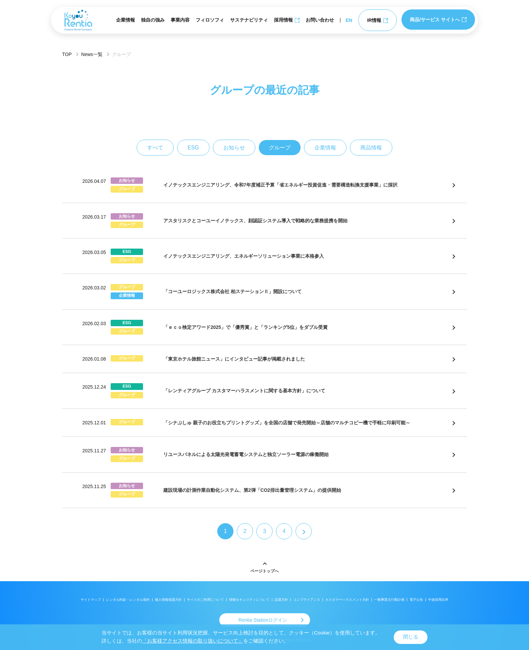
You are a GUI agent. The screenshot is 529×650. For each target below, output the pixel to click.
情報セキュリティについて (249, 599)
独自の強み (153, 20)
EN (349, 20)
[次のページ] (304, 531)
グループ (279, 147)
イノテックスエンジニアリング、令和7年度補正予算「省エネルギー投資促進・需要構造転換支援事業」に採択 (280, 185)
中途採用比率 (438, 599)
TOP (67, 54)
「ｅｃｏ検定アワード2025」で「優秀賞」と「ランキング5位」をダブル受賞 (245, 327)
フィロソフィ (210, 20)
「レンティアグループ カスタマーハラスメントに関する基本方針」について (244, 390)
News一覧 (92, 54)
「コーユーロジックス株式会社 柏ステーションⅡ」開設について (232, 291)
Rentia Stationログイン (263, 620)
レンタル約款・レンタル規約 (128, 599)
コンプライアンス (306, 599)
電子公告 (416, 599)
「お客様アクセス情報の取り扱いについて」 (192, 641)
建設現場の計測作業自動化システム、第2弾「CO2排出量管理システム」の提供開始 (252, 490)
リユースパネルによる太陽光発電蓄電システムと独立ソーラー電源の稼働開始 (246, 454)
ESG (193, 147)
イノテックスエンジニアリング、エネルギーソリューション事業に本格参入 (243, 256)
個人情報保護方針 (168, 599)
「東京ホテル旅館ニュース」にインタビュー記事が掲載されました (234, 359)
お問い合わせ (320, 20)
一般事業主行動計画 (389, 599)
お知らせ (234, 147)
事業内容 (180, 20)
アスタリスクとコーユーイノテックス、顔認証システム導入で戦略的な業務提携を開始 (255, 220)
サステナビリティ (249, 20)
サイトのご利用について (205, 599)
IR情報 (377, 20)
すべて (155, 147)
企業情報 (125, 20)
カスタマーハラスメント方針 (347, 599)
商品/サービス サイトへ (438, 19)
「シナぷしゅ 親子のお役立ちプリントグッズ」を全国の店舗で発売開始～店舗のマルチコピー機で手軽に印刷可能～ (286, 422)
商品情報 (371, 147)
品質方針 (281, 599)
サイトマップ (91, 599)
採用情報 (287, 20)
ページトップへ (264, 571)
